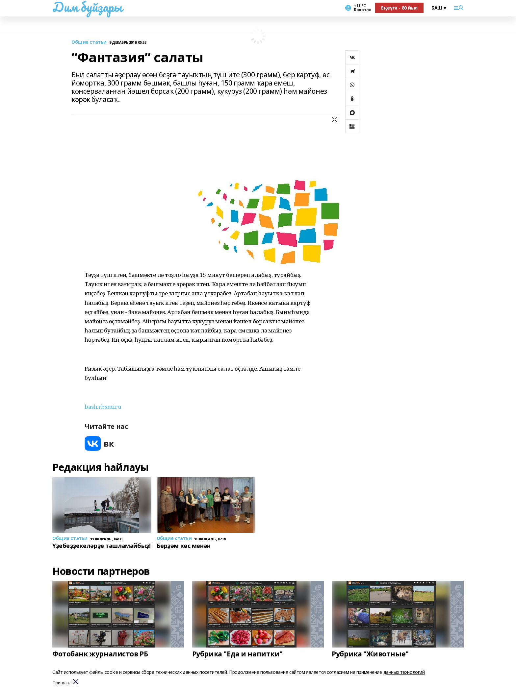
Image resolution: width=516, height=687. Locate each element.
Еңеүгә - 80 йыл (399, 8)
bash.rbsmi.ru (103, 406)
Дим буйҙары (87, 7)
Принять (61, 683)
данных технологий (404, 672)
